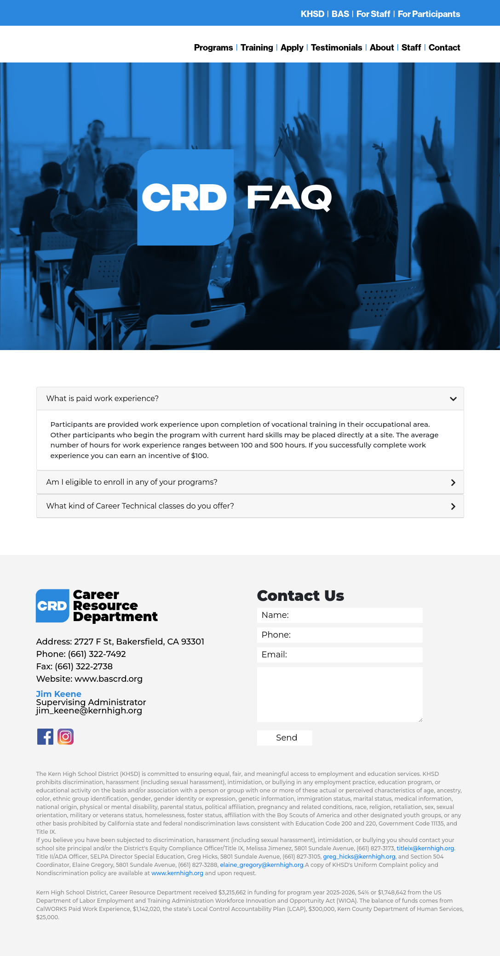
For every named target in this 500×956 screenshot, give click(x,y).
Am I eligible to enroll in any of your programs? (132, 482)
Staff (411, 47)
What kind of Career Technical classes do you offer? (140, 506)
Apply (292, 47)
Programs (213, 47)
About (382, 47)
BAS (340, 13)
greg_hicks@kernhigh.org (359, 856)
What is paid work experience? (102, 398)
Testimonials (336, 47)
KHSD (312, 13)
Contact (444, 47)
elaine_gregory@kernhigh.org (262, 864)
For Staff (373, 13)
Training (257, 47)
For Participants (429, 13)
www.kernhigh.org (177, 873)
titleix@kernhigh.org (425, 848)
